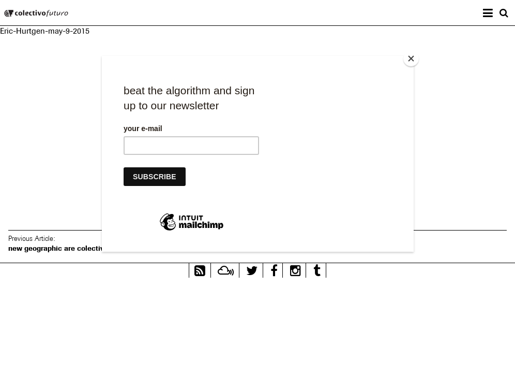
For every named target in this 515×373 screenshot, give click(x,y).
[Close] (411, 58)
